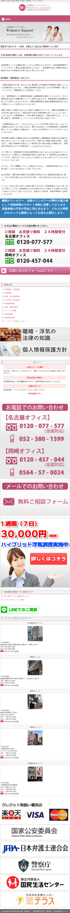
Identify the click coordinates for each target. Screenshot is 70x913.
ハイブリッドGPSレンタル (15, 321)
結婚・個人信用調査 (12, 296)
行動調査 (8, 293)
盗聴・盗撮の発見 (11, 307)
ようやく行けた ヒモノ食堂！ (14, 600)
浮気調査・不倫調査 (12, 289)
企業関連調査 (10, 303)
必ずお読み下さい (35, 393)
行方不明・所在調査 (12, 300)
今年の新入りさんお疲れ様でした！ (16, 596)
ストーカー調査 (10, 310)
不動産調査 (9, 314)
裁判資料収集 (10, 318)
